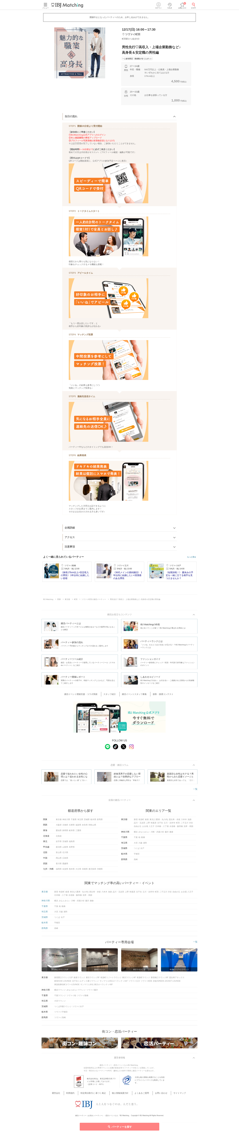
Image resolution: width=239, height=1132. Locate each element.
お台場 (145, 828)
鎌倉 (171, 833)
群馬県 (100, 821)
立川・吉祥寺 (169, 824)
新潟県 (59, 848)
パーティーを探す (119, 1126)
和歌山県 (92, 826)
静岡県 (65, 832)
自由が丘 (137, 828)
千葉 (136, 839)
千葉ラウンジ (60, 997)
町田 (178, 824)
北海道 (59, 837)
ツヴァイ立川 (134, 982)
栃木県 (93, 821)
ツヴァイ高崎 (60, 1019)
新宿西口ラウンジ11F (63, 979)
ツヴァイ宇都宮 (61, 1013)
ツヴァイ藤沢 (92, 991)
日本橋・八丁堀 (162, 828)
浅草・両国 (188, 828)
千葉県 (74, 821)
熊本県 (72, 870)
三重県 (78, 832)
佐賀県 (65, 870)
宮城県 (65, 843)
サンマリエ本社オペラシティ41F (114, 982)
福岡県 (59, 870)
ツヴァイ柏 (71, 997)
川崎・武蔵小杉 (157, 833)
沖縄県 (100, 870)
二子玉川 (184, 824)
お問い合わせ (156, 1095)
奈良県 (85, 826)
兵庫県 (72, 826)
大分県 (78, 870)
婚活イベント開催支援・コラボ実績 (85, 695)
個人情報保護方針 (120, 1095)
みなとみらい (144, 833)
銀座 (147, 821)
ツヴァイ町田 (146, 982)
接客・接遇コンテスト (159, 695)
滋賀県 (78, 826)
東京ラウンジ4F (129, 979)
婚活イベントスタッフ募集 (133, 695)
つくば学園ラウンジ (62, 1008)
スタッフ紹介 (111, 695)
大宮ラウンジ (60, 1002)
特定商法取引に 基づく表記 (96, 1095)
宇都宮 (137, 855)
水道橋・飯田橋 (176, 828)
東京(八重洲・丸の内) (159, 821)
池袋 (189, 821)
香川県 (59, 865)
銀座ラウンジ (79, 979)
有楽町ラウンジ (143, 979)
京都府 (65, 826)
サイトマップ (172, 1095)
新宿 (136, 821)
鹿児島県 (92, 870)
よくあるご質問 (139, 1095)
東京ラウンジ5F (93, 979)
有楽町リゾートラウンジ (110, 979)
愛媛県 (65, 865)
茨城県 (87, 821)
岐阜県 (72, 832)
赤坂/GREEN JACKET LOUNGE (166, 982)
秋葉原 (153, 824)
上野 (148, 824)
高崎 (136, 861)
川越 (140, 844)
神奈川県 (66, 821)
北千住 (160, 824)
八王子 (152, 828)
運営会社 (65, 1095)
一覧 (195, 790)
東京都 (59, 821)
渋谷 (191, 824)
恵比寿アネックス (176, 979)
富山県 (59, 854)
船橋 (143, 839)
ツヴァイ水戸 (78, 1008)
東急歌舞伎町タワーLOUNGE (67, 986)
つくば (137, 850)
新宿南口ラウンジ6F (159, 979)
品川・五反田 (139, 824)
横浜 (136, 833)
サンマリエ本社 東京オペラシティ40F (96, 986)
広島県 (65, 859)
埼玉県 (80, 821)
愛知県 (59, 832)
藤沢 (167, 833)
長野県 (72, 848)
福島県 (72, 843)
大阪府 (59, 826)
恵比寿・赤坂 (174, 821)
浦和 (145, 844)
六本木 (184, 821)
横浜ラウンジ (60, 991)
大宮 (136, 844)
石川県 (65, 854)
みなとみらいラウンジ (76, 991)
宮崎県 (85, 870)
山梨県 (65, 848)
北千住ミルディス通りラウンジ (85, 982)
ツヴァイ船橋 (82, 997)
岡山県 (59, 859)
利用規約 (76, 1095)
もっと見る (191, 557)
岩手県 (59, 843)
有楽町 (141, 821)
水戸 (142, 850)
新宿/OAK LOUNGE (62, 982)
